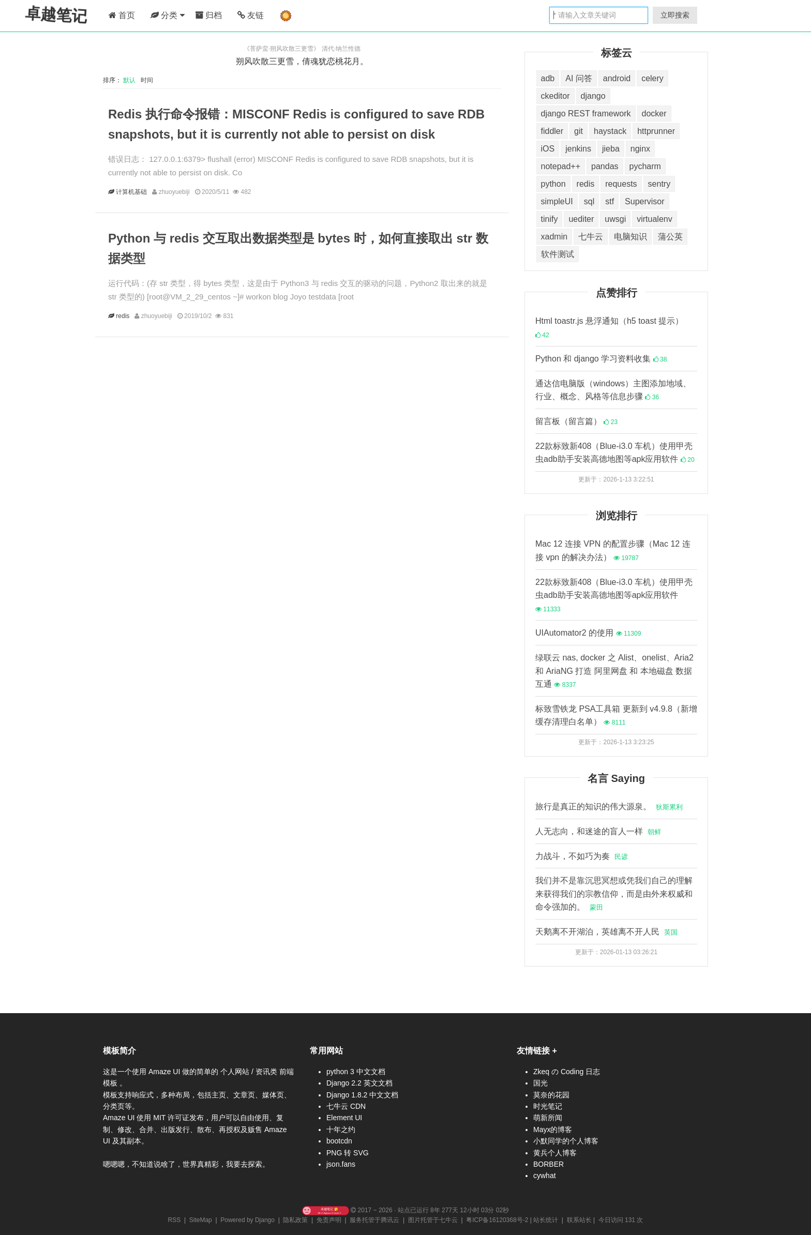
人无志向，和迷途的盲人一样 (598, 831)
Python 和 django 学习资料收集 (601, 358)
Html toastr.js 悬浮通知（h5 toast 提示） (609, 328)
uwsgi (615, 219)
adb (548, 78)
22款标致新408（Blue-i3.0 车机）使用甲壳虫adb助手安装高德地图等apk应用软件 (615, 453)
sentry (659, 183)
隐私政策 (295, 1220)
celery (652, 78)
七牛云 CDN (346, 1106)
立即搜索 (674, 15)
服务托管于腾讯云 (374, 1220)
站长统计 (545, 1220)
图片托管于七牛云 (433, 1220)
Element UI (344, 1117)
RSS (174, 1220)
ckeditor (555, 96)
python (553, 183)
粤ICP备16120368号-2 (497, 1220)
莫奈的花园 (551, 1095)
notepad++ (561, 166)
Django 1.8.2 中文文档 (362, 1095)
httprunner (656, 131)
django (593, 96)
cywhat (544, 1175)
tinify (549, 219)
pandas (605, 166)
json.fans (340, 1164)
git (578, 131)
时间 (148, 80)
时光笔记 (547, 1106)
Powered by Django (247, 1220)
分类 (168, 15)
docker (654, 113)
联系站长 (579, 1220)
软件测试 (557, 254)
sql (589, 201)
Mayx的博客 (552, 1129)
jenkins (578, 148)
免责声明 (329, 1220)
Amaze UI (165, 1071)
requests (621, 183)
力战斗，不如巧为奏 (581, 856)
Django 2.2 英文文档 (359, 1083)
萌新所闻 (547, 1117)
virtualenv (654, 219)
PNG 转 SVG (347, 1153)
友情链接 (533, 1050)
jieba (611, 148)
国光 (540, 1083)
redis (123, 316)
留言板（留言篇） (576, 421)
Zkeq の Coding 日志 (566, 1071)
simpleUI (557, 201)
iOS (548, 148)
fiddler (552, 131)
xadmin (554, 236)
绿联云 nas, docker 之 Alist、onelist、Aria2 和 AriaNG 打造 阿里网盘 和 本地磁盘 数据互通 (614, 670)
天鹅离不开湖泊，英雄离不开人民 (606, 931)
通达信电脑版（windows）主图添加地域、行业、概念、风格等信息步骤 (613, 390)
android (616, 78)
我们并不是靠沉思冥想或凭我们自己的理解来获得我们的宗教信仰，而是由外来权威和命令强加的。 (614, 893)
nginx (640, 148)
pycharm (645, 166)
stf (609, 201)
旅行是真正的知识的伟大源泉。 (609, 806)
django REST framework (586, 113)
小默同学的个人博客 (565, 1141)
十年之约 (340, 1129)
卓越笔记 (57, 14)
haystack (610, 131)
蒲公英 (670, 236)
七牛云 (590, 236)
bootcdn (339, 1141)
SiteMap (200, 1220)
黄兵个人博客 (555, 1153)
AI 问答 (578, 78)
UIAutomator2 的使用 (588, 632)
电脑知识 (630, 236)
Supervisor (644, 201)
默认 (131, 80)
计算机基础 (132, 191)
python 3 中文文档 (355, 1071)
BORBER (548, 1164)
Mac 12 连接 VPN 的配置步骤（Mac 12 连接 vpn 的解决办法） (612, 550)
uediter (581, 219)
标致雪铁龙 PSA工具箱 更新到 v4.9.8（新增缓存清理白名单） (616, 715)
